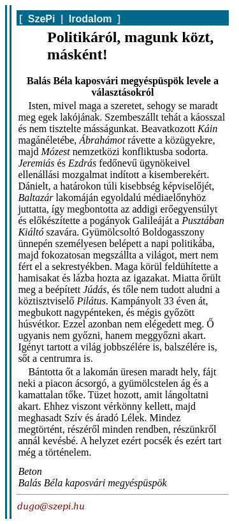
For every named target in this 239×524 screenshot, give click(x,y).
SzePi (41, 18)
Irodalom (90, 18)
